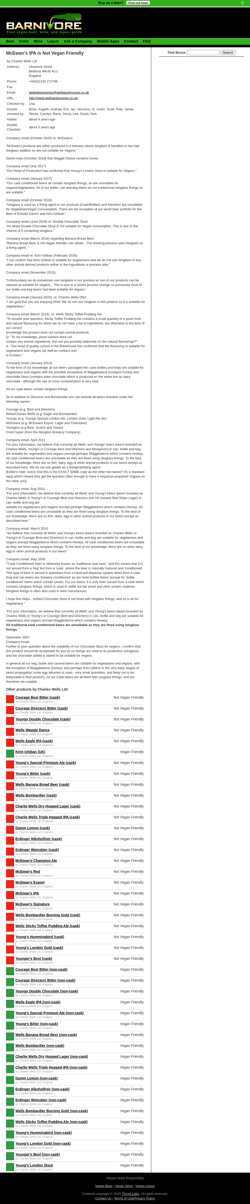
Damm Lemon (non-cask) (36, 1078)
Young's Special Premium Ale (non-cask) (49, 1013)
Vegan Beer (103, 1186)
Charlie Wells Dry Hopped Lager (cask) (47, 806)
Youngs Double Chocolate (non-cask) (46, 991)
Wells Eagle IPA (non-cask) (37, 1002)
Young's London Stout (34, 1165)
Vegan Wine (124, 1186)
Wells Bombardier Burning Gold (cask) (47, 915)
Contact (131, 41)
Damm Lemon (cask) (32, 828)
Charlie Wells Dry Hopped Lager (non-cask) (51, 1056)
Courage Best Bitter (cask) (37, 697)
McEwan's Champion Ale (36, 861)
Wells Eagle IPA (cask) (34, 741)
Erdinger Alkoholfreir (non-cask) (42, 1089)
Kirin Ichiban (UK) (30, 752)
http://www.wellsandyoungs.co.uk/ (53, 98)
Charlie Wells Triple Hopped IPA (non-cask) (51, 1067)
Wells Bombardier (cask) (36, 795)
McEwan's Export (29, 882)
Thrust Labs (130, 1194)
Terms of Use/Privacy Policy (134, 1198)
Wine (38, 41)
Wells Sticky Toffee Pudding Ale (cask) (47, 926)
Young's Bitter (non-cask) (36, 1024)
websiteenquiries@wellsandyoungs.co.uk (59, 92)
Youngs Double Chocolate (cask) (42, 719)
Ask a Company (78, 41)
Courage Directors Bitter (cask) (41, 708)
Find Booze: (177, 52)
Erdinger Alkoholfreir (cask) (38, 839)
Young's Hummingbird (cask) (39, 937)
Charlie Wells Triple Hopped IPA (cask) (47, 817)
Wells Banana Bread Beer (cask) (42, 784)
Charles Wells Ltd (30, 701)
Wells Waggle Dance (32, 730)
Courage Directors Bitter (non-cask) (45, 980)
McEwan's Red (27, 871)
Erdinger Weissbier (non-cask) (40, 1100)
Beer (10, 41)
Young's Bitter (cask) (32, 774)
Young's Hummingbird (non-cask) (43, 1133)
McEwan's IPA (27, 893)
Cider (24, 41)
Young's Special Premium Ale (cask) (45, 763)
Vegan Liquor (145, 1186)
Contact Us (103, 1198)
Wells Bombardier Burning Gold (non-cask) (51, 1111)
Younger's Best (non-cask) (37, 1154)
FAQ (147, 41)
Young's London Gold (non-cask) (43, 1143)
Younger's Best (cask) (33, 959)
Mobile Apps (108, 41)
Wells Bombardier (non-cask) (39, 1046)
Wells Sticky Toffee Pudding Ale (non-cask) (51, 1122)
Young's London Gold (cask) (39, 948)
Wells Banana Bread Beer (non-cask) (46, 1035)
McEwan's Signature (32, 904)
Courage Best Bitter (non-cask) (41, 969)
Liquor (53, 41)
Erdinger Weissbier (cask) (37, 850)
